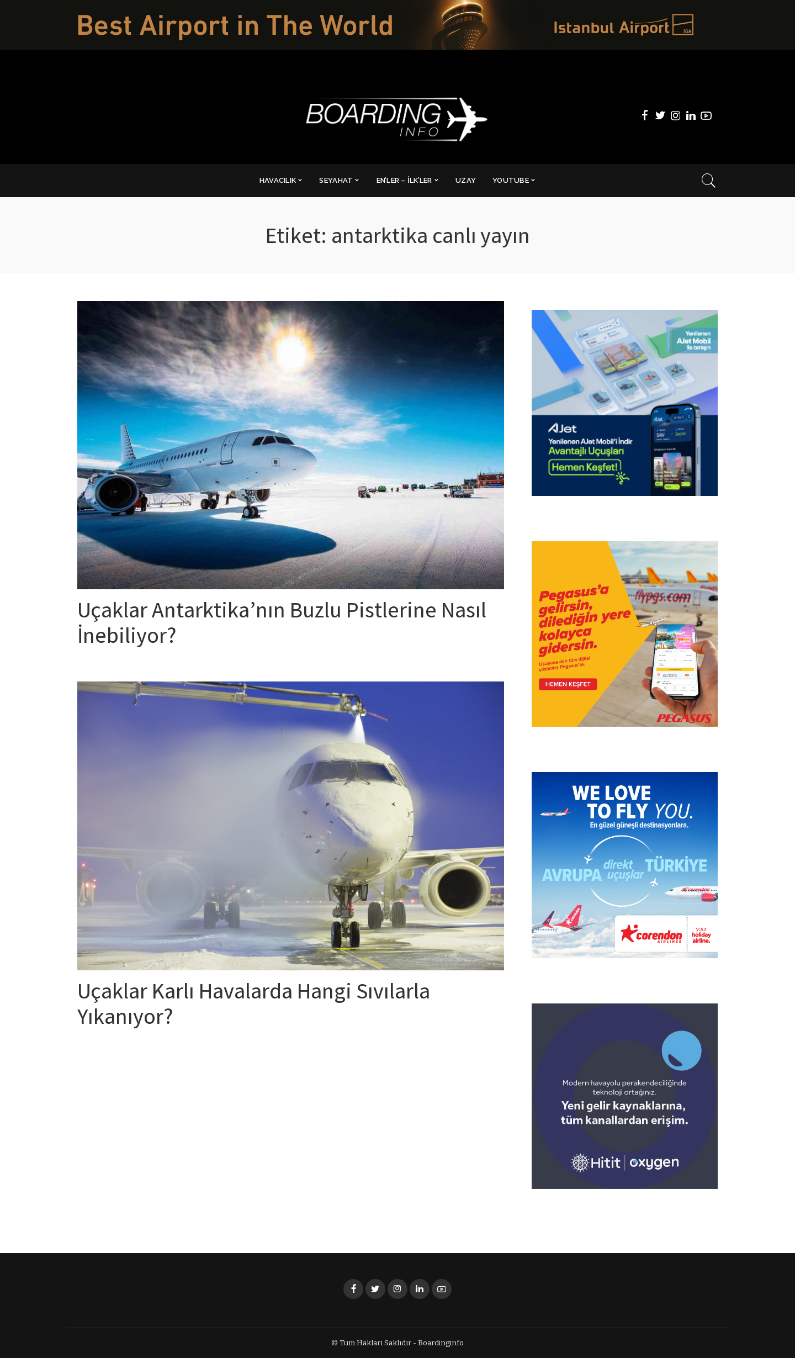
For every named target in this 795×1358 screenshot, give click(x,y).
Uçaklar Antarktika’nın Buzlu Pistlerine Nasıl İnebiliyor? (281, 625)
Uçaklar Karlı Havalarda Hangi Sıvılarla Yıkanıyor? (253, 1006)
